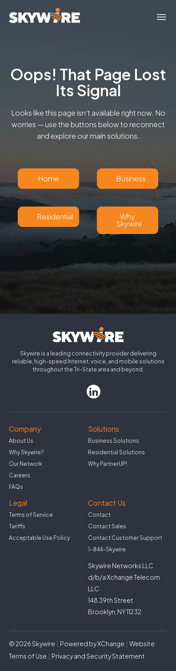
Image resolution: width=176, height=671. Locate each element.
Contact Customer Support (125, 537)
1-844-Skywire (107, 549)
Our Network (25, 463)
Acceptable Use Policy (39, 537)
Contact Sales (107, 526)
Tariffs (17, 526)
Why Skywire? (26, 452)
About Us (21, 440)
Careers (19, 475)
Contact (99, 514)
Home (48, 178)
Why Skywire (129, 220)
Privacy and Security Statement (98, 656)
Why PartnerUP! (107, 463)
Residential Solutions (116, 452)
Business (131, 178)
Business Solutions (113, 440)
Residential (55, 216)
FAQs (16, 487)
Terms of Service (31, 514)
